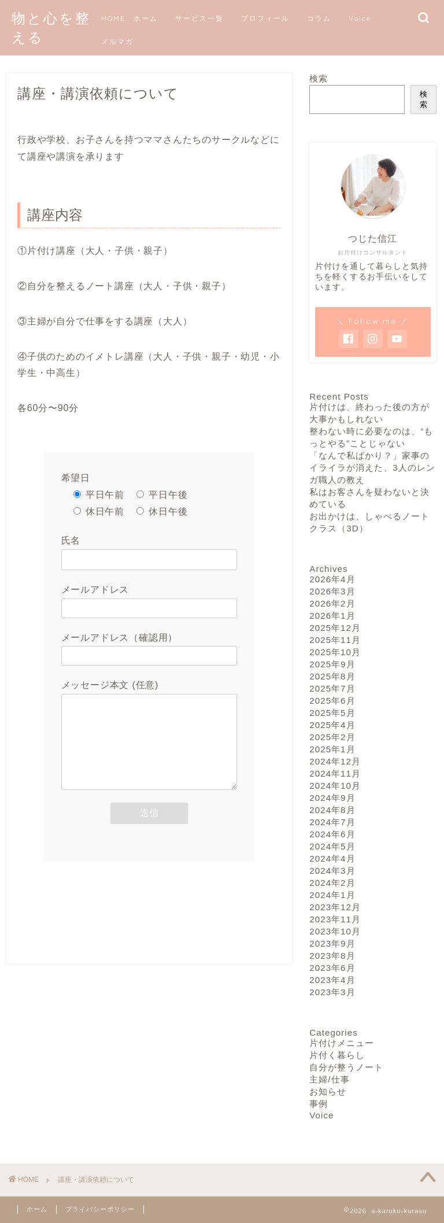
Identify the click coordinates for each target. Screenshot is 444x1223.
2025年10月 (335, 652)
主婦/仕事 (329, 1079)
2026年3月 (332, 591)
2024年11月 (335, 773)
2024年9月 (332, 798)
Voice (360, 18)
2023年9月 (332, 943)
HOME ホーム (129, 18)
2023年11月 (335, 919)
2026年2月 (332, 603)
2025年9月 (332, 664)
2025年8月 (332, 676)
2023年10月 (335, 931)
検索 (318, 78)
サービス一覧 (199, 18)
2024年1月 (332, 895)
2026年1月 (332, 615)
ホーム (37, 1209)
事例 (318, 1104)
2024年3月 (332, 870)
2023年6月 (332, 968)
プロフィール (265, 18)
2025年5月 (332, 713)
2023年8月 (332, 955)
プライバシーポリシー (100, 1209)
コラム (319, 18)
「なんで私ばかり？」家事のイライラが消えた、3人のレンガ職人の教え (372, 467)
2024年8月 (332, 810)
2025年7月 (332, 688)
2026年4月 (332, 579)
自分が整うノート (346, 1067)
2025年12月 (335, 628)
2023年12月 (335, 907)
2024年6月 (332, 834)
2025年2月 (332, 737)
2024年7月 (332, 822)
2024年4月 (332, 858)
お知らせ (327, 1091)
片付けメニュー (341, 1043)
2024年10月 (335, 785)
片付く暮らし (337, 1055)
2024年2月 (332, 883)
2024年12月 (335, 761)
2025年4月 (332, 725)
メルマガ (117, 41)
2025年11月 (335, 640)
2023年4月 (332, 980)
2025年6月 (332, 700)
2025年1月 (332, 749)
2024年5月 (332, 846)
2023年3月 (332, 992)
